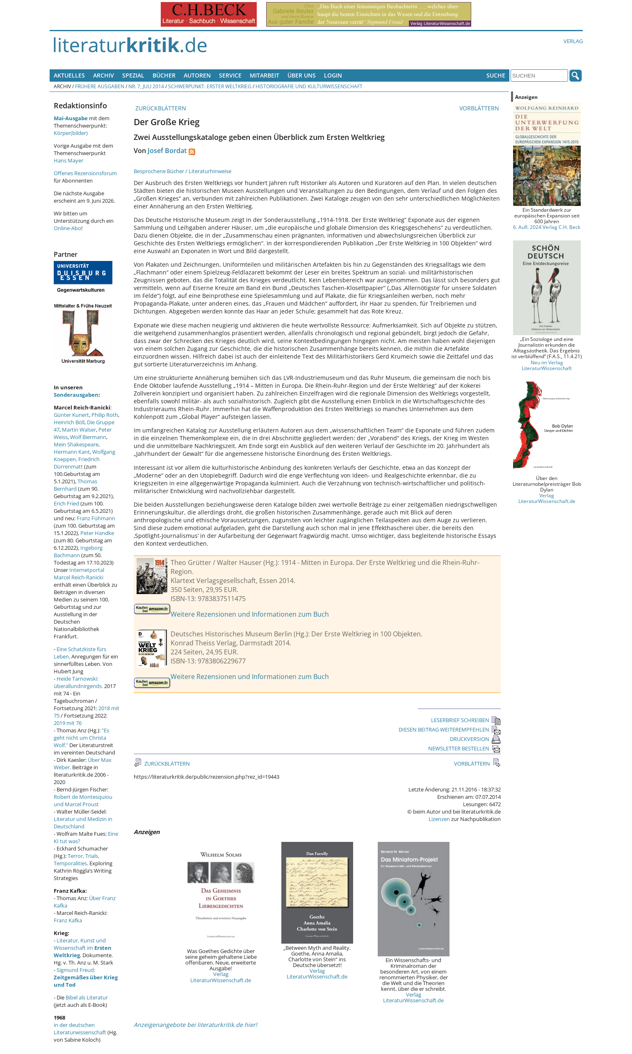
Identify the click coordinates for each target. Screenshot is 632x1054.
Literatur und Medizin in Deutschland (83, 822)
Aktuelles (69, 75)
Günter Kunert (71, 414)
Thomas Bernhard (75, 485)
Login (333, 75)
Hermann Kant (72, 451)
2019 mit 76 (68, 723)
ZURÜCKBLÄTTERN (160, 108)
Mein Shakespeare (76, 444)
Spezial (133, 75)
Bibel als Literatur (87, 997)
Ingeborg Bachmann (78, 551)
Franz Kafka (68, 920)
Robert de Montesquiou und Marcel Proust (83, 800)
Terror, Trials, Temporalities (76, 859)
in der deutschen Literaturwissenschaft (80, 1028)
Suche (495, 75)
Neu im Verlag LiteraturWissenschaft (547, 365)
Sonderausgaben (76, 394)
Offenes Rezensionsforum (85, 173)
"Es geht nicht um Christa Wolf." (81, 738)
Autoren (197, 75)
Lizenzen (439, 819)
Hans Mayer (68, 160)
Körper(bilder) (71, 133)
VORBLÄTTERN (480, 108)
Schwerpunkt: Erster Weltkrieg (209, 86)
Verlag (573, 41)
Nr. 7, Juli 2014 (146, 86)
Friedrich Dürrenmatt (77, 462)
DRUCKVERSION (475, 739)
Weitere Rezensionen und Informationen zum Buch (250, 614)
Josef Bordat (167, 150)
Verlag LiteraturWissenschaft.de (220, 976)
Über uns (301, 75)
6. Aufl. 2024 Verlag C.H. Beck (546, 227)
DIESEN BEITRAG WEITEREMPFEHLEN (450, 729)
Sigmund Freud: (86, 977)
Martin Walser (79, 429)
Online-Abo (67, 228)
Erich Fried (66, 503)
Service (230, 75)
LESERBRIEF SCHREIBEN (466, 720)
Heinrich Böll (69, 422)
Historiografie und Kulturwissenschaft (309, 86)
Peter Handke (97, 533)
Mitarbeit (264, 75)
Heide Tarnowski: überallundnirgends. (78, 682)
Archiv (103, 75)
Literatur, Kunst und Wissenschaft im (83, 948)
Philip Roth (104, 414)
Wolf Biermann (88, 437)
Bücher (164, 75)
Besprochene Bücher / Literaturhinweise (182, 171)
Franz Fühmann (96, 518)
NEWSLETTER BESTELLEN (464, 748)
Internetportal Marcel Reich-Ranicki (79, 573)
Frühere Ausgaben (99, 86)
